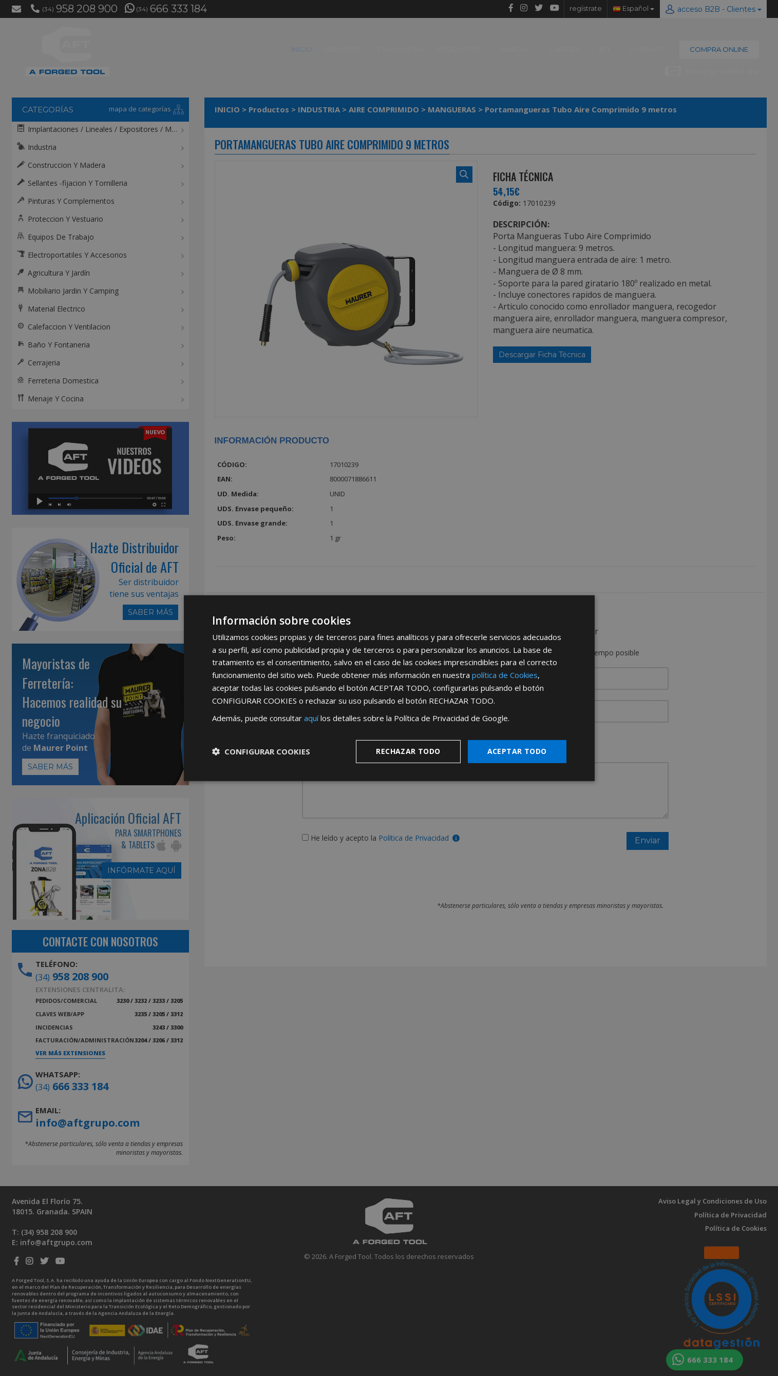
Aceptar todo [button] (517, 751)
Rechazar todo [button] (408, 751)
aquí (311, 718)
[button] (261, 751)
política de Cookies (505, 675)
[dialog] (389, 688)
